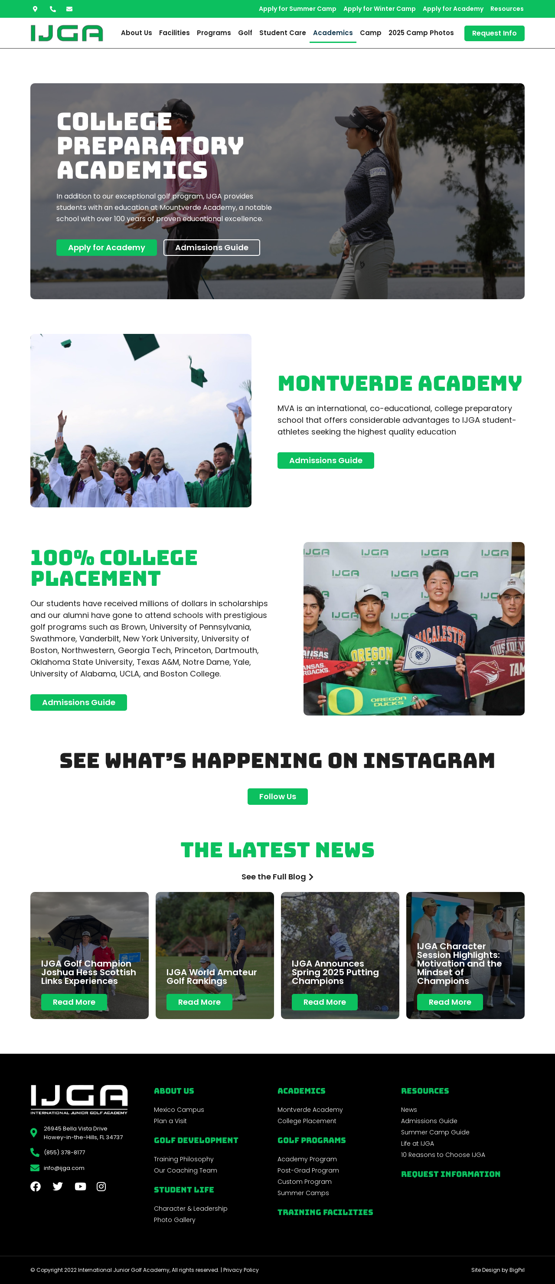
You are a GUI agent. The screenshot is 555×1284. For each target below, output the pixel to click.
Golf (245, 32)
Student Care (282, 32)
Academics (333, 32)
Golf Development (196, 1140)
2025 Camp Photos (421, 32)
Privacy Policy (241, 1270)
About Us (136, 32)
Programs (214, 32)
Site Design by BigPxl (498, 1270)
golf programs (312, 1140)
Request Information (451, 1174)
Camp (371, 32)
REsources (425, 1091)
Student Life (184, 1190)
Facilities (174, 32)
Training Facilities (325, 1212)
